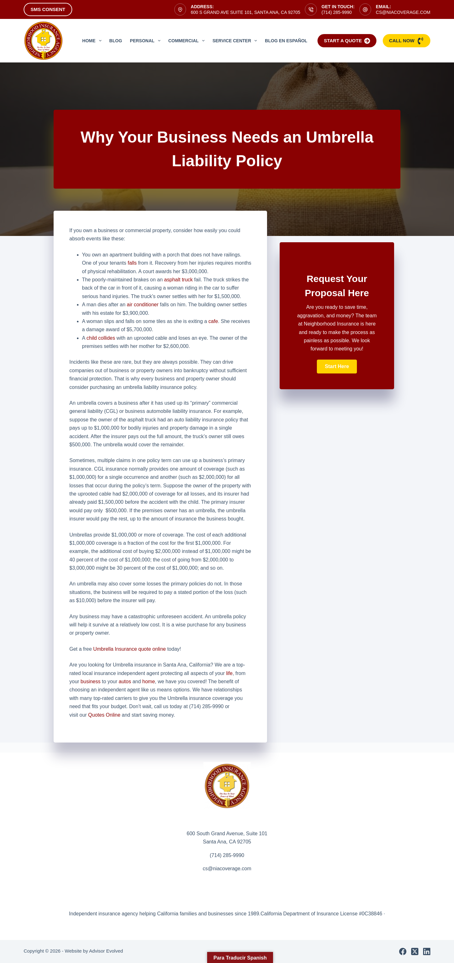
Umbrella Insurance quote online (129, 649)
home (148, 681)
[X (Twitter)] (414, 951)
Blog (115, 40)
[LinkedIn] (426, 951)
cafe (213, 321)
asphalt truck (178, 279)
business (91, 681)
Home (93, 40)
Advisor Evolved (106, 951)
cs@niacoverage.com (403, 12)
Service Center (235, 40)
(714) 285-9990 (337, 12)
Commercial (187, 40)
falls (132, 263)
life (229, 673)
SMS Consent (48, 9)
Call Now (406, 40)
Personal (146, 40)
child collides (100, 338)
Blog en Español (286, 40)
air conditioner (143, 304)
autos (125, 681)
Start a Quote (347, 41)
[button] (337, 366)
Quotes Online (104, 715)
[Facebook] (402, 951)
